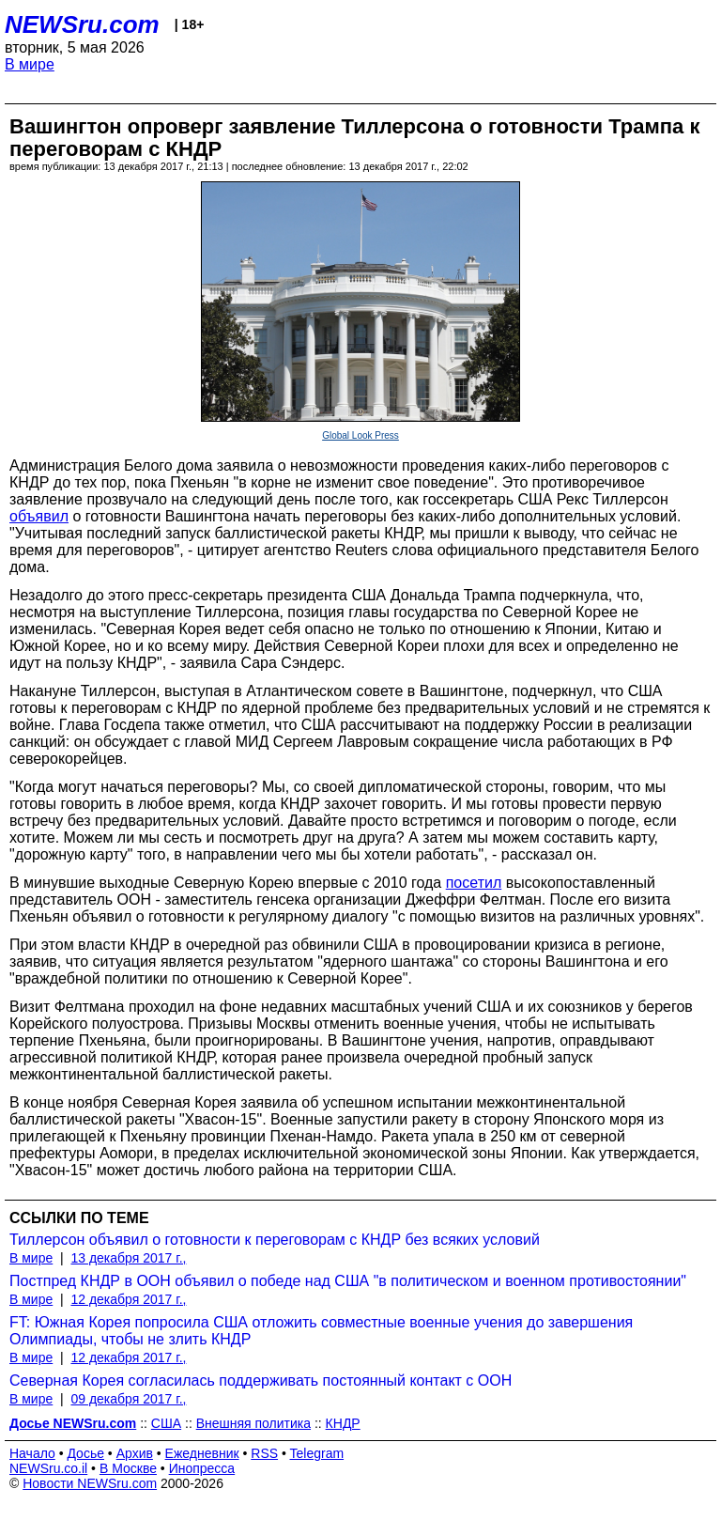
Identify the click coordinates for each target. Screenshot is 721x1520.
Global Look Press (360, 435)
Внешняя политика (253, 1423)
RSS (264, 1453)
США (166, 1423)
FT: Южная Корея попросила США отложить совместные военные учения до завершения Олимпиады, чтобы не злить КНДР (321, 1330)
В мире (29, 64)
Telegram (317, 1453)
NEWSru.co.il (48, 1468)
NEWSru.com (82, 24)
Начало (32, 1453)
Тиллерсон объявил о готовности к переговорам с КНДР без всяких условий (274, 1240)
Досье (85, 1453)
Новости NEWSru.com (90, 1483)
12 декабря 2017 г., (128, 1299)
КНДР (343, 1423)
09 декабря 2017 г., (128, 1398)
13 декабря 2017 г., (128, 1257)
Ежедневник (202, 1453)
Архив (134, 1453)
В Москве (128, 1468)
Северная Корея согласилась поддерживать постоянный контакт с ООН (260, 1380)
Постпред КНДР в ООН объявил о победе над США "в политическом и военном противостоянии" (347, 1281)
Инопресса (202, 1468)
